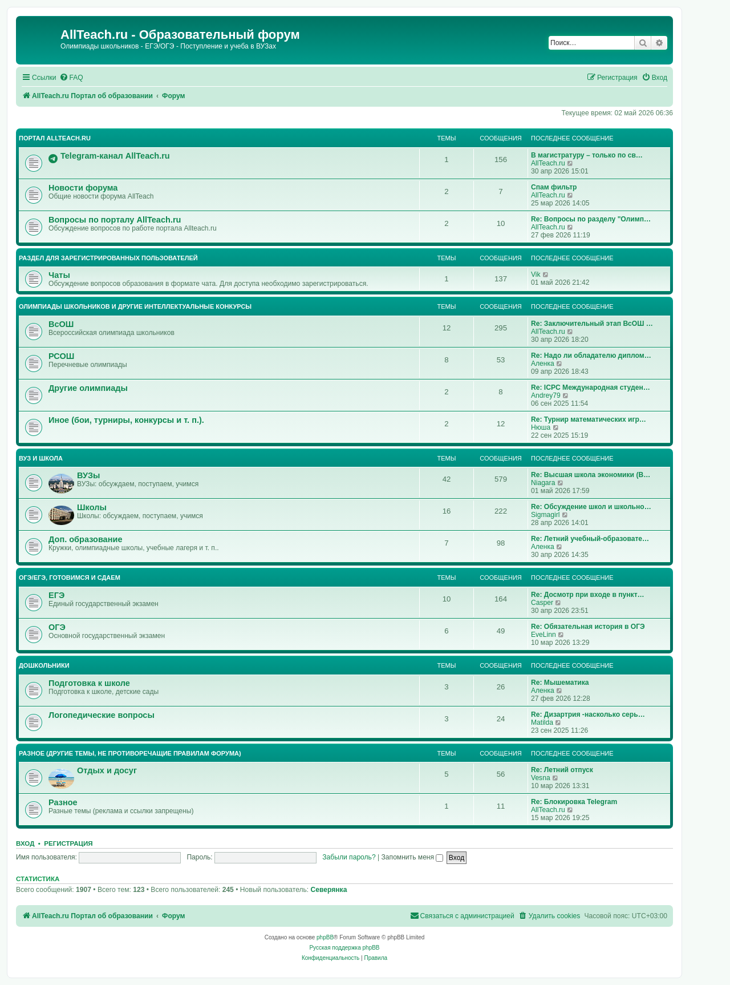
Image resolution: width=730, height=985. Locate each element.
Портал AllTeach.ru (55, 138)
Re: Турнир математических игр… (588, 419)
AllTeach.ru (548, 163)
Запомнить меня (413, 857)
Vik (536, 274)
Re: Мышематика (560, 683)
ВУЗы (88, 475)
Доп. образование (85, 539)
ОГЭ (57, 627)
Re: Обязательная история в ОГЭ (588, 627)
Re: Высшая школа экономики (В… (590, 475)
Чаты (59, 275)
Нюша (540, 427)
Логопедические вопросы (101, 715)
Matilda (542, 722)
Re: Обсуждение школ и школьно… (591, 507)
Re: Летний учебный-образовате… (590, 539)
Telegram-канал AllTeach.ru (115, 155)
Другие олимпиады (88, 388)
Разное (63, 802)
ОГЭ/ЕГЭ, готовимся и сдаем (69, 577)
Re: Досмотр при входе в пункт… (587, 595)
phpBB (325, 937)
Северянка (329, 890)
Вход (25, 843)
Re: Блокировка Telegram (574, 802)
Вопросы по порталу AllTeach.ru (114, 219)
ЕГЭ (56, 595)
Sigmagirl (545, 515)
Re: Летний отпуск (562, 770)
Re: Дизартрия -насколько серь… (588, 714)
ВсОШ (61, 324)
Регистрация (68, 843)
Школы (92, 507)
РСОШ (61, 356)
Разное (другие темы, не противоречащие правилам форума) (130, 753)
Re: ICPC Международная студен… (590, 387)
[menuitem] (71, 78)
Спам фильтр (554, 187)
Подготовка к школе (89, 683)
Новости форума (82, 187)
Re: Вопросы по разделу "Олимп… (591, 219)
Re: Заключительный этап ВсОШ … (592, 324)
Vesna (540, 778)
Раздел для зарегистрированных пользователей (108, 258)
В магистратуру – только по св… (587, 155)
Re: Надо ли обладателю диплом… (591, 356)
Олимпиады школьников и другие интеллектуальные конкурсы (135, 306)
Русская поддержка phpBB (344, 947)
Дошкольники (44, 665)
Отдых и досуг (107, 770)
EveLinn (543, 635)
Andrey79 (546, 395)
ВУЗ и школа (41, 458)
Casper (542, 603)
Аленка (542, 364)
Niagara (543, 483)
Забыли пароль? (348, 857)
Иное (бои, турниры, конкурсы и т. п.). (126, 420)
